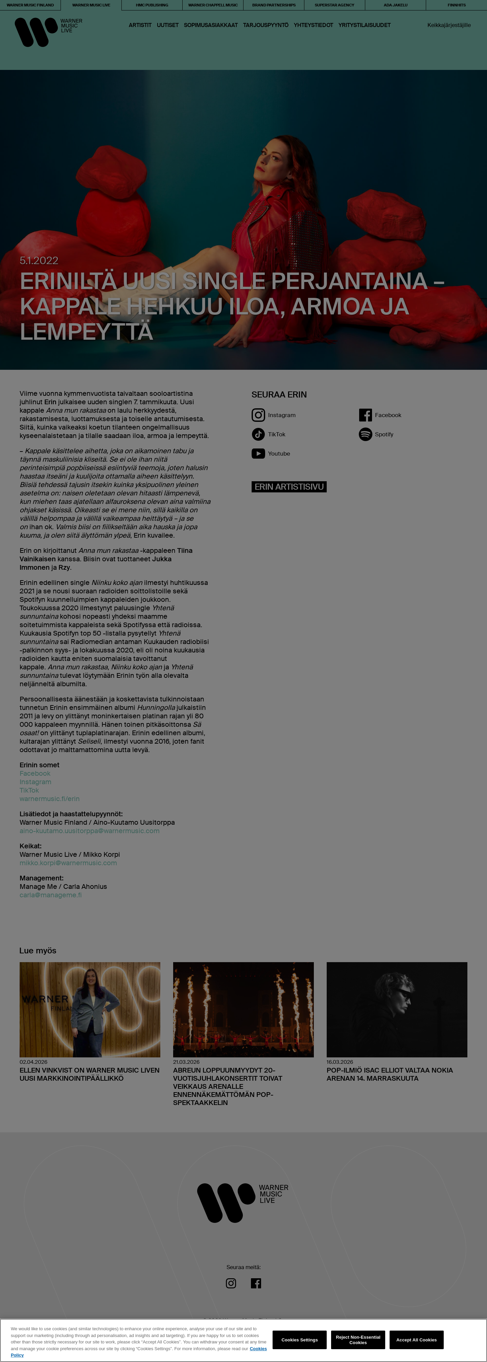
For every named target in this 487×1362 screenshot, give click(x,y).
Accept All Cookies (416, 1339)
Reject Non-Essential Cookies (358, 1340)
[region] (243, 1340)
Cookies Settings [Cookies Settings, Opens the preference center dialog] (300, 1339)
